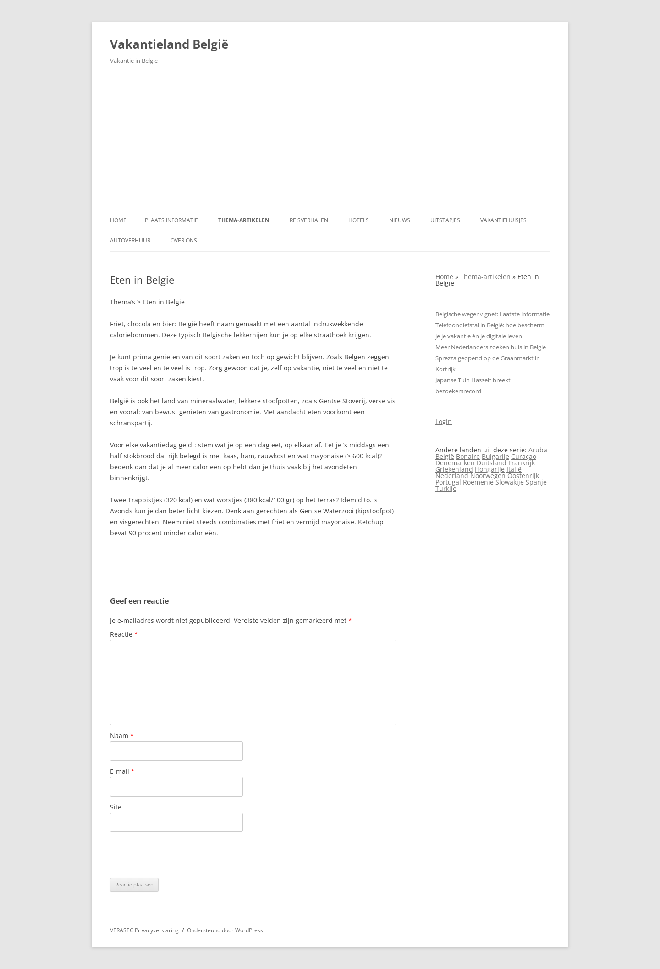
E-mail (122, 771)
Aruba (537, 450)
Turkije (445, 488)
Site (115, 807)
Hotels (358, 220)
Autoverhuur (130, 240)
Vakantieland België (169, 44)
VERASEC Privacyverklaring (144, 930)
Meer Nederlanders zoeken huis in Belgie (490, 347)
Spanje (536, 482)
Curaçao (523, 456)
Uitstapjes (445, 220)
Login (443, 421)
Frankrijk (521, 462)
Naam (122, 735)
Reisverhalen (309, 220)
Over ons (183, 240)
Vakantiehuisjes (503, 220)
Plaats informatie (171, 220)
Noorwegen (488, 475)
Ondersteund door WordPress (225, 930)
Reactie (124, 634)
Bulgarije (495, 456)
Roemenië (478, 482)
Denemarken (455, 462)
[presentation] (179, 855)
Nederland (451, 475)
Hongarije (490, 469)
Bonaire (468, 456)
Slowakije (509, 482)
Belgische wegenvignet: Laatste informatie (492, 314)
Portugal (448, 482)
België (444, 456)
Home (118, 220)
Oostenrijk (523, 475)
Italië (514, 469)
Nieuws (399, 220)
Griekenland (454, 469)
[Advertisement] (330, 141)
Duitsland (491, 462)
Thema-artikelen (244, 220)
